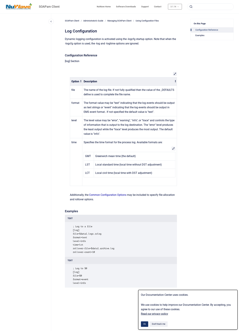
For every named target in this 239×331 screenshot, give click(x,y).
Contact (157, 6)
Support (145, 6)
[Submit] (191, 6)
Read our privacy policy (154, 313)
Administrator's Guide (93, 20)
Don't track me (158, 324)
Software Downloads (126, 6)
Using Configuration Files (147, 20)
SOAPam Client (49, 6)
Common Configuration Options (107, 194)
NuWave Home (104, 6)
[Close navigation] (51, 21)
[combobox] (210, 6)
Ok (144, 324)
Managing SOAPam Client (119, 20)
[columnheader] (76, 81)
